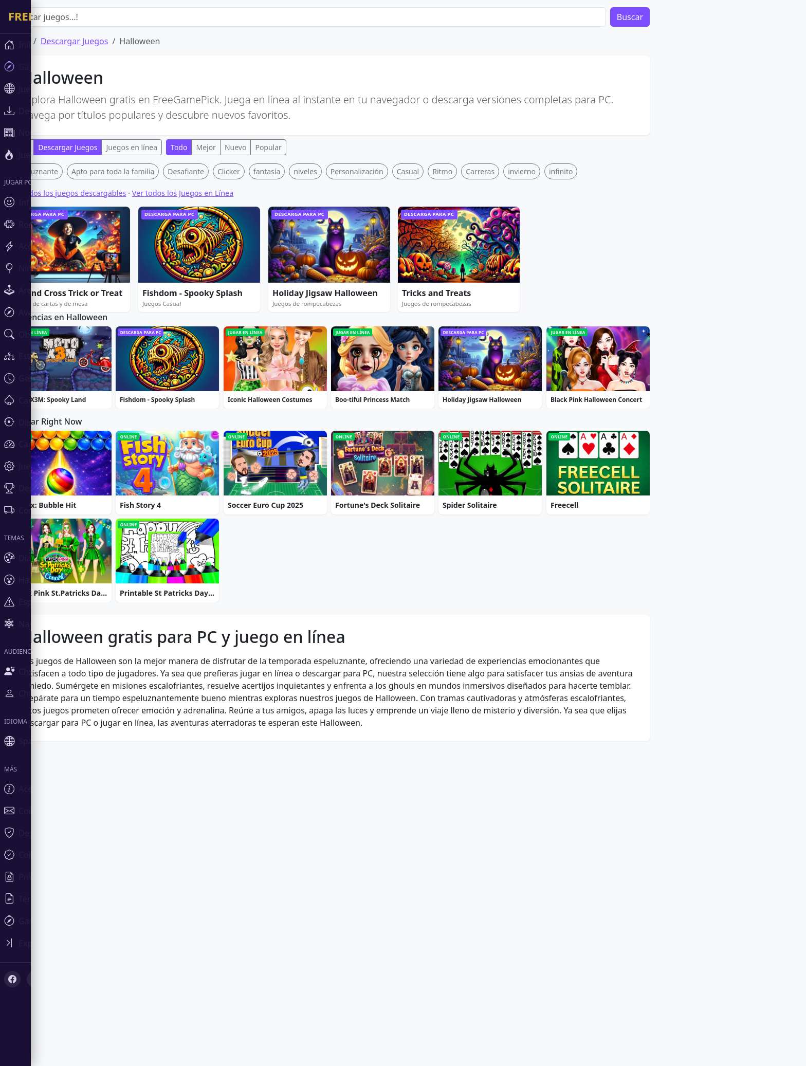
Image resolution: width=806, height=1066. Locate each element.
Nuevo (266, 147)
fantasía (297, 171)
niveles (336, 171)
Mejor (236, 147)
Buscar (661, 17)
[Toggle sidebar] (15, 849)
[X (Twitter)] (27, 882)
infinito (591, 171)
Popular (299, 147)
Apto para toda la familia (143, 171)
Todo (52, 147)
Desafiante (216, 171)
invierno (552, 171)
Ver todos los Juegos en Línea (214, 193)
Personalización (387, 171)
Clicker (259, 171)
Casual (439, 171)
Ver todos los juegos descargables (98, 193)
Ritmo (473, 171)
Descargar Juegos (105, 41)
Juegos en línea (162, 147)
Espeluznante (66, 171)
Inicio (49, 41)
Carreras (511, 171)
